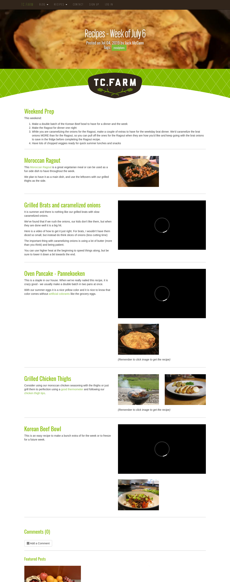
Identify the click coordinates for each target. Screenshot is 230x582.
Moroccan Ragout (41, 167)
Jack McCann (134, 43)
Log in (109, 4)
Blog (43, 4)
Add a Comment (38, 543)
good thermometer (72, 389)
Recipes (60, 4)
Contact (78, 4)
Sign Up (94, 4)
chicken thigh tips (34, 393)
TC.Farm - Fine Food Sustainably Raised (115, 86)
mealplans (119, 47)
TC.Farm (27, 5)
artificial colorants (59, 293)
